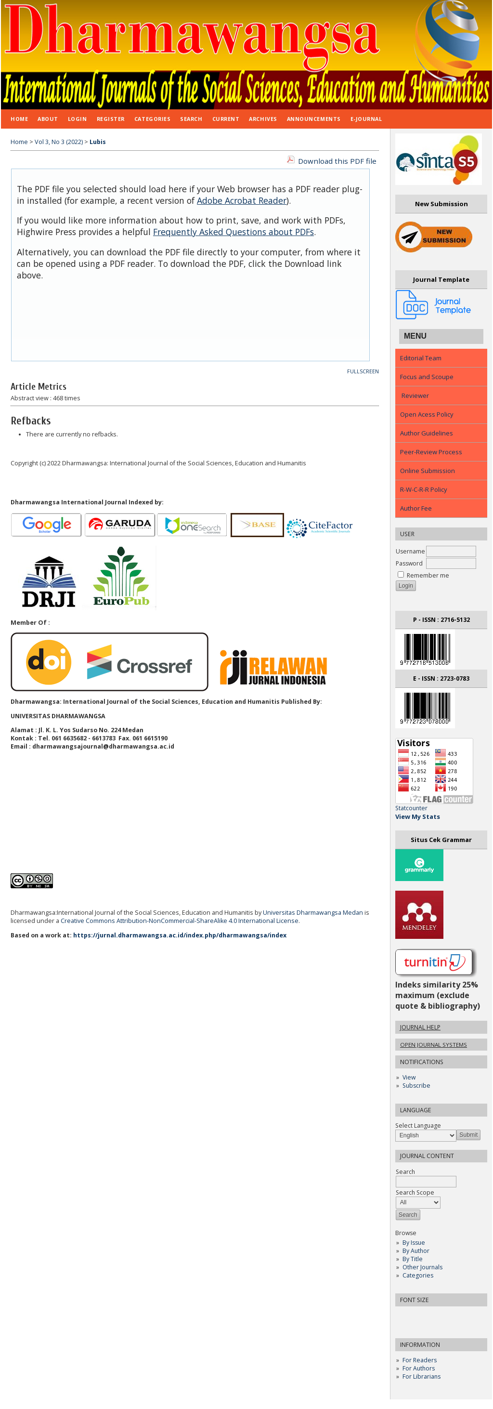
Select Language (418, 1125)
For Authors (418, 1368)
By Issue (413, 1242)
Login (77, 118)
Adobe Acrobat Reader (241, 200)
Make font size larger (435, 1316)
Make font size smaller (404, 1316)
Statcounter (411, 808)
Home (19, 118)
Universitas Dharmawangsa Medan (313, 913)
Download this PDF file (337, 161)
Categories (417, 1275)
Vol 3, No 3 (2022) (59, 142)
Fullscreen (363, 371)
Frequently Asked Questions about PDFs (233, 231)
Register (111, 118)
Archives (263, 118)
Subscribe (416, 1085)
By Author (415, 1251)
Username (410, 551)
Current (226, 118)
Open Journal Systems (433, 1044)
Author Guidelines (426, 433)
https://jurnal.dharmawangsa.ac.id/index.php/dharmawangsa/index (179, 935)
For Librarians (421, 1376)
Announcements (314, 118)
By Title (412, 1259)
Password (409, 563)
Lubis (98, 142)
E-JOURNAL (366, 118)
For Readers (419, 1360)
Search (191, 118)
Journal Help (420, 1027)
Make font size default (419, 1316)
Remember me (428, 575)
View (408, 1077)
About (48, 118)
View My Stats (417, 816)
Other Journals (422, 1267)
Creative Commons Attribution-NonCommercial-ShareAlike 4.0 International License (179, 921)
